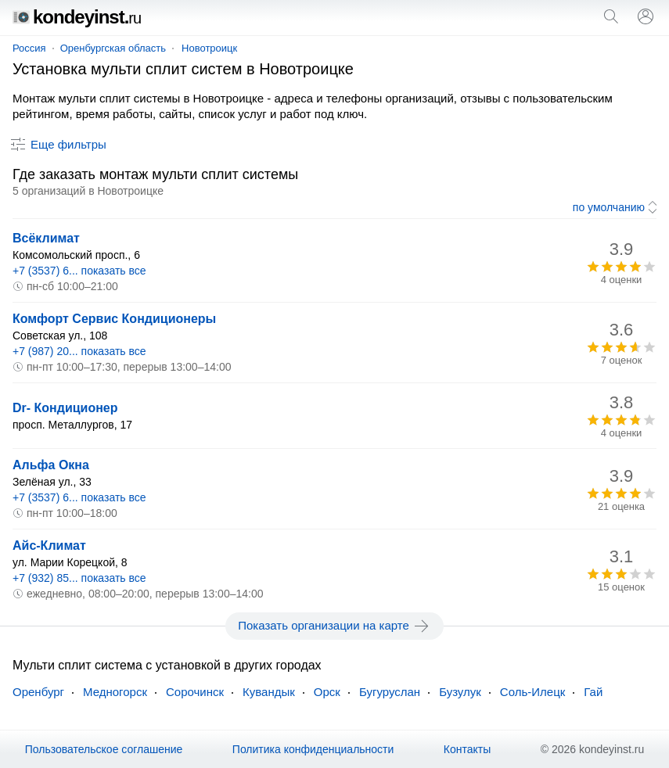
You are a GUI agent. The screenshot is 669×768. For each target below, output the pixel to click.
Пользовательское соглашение (104, 749)
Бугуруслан (389, 691)
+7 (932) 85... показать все (79, 578)
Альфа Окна (51, 465)
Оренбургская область (113, 48)
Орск (327, 691)
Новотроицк (209, 48)
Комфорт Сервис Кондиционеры (114, 318)
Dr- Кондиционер (65, 408)
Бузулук (460, 691)
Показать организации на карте (334, 625)
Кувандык (269, 691)
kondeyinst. (77, 16)
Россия (29, 48)
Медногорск (115, 691)
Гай (593, 691)
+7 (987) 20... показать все (79, 351)
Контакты (467, 749)
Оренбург (38, 691)
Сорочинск (195, 691)
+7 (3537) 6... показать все (79, 270)
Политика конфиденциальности (313, 749)
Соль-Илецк (532, 691)
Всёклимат (46, 238)
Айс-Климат (49, 545)
